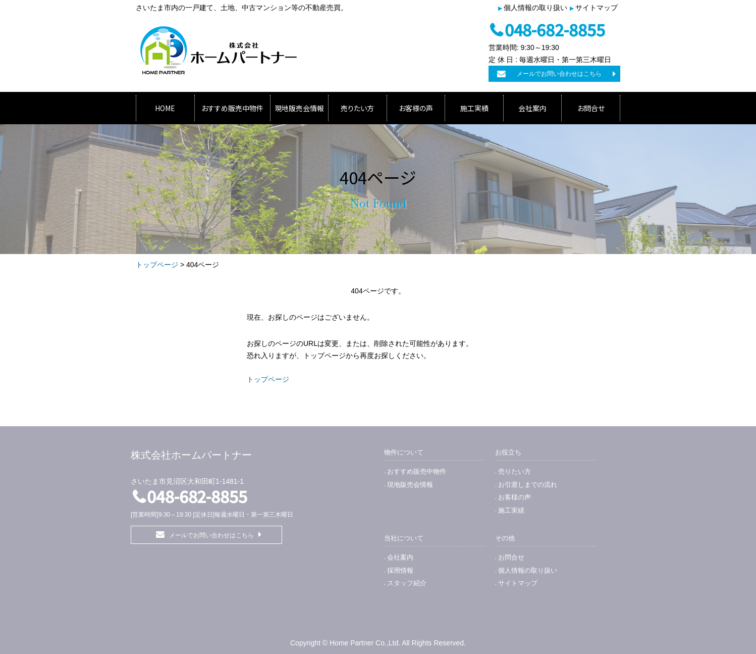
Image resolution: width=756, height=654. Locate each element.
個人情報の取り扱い (535, 8)
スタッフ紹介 (406, 583)
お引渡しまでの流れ (527, 484)
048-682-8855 (555, 29)
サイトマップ (596, 8)
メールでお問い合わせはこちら (559, 73)
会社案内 (532, 108)
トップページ (157, 265)
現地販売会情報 (299, 108)
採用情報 (400, 570)
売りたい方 (357, 108)
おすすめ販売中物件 (232, 108)
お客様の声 (416, 108)
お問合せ (591, 108)
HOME (165, 108)
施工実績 (474, 108)
